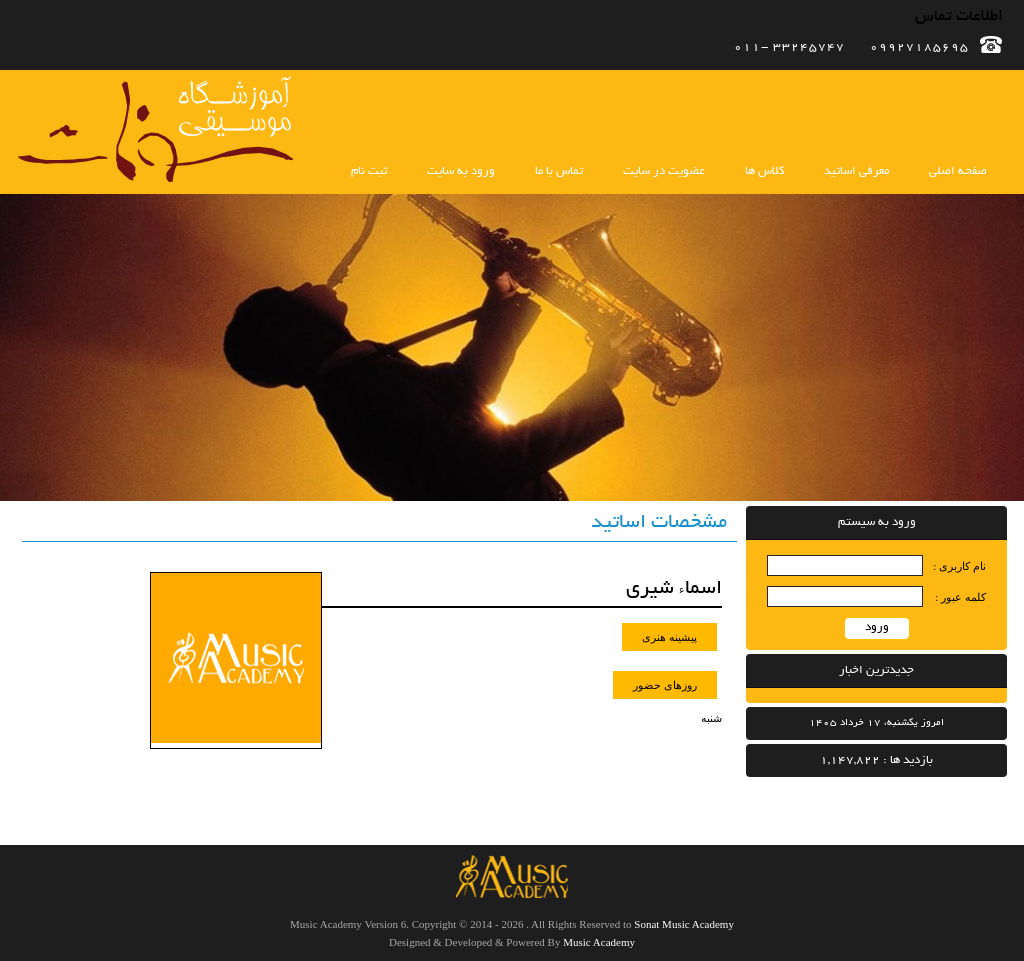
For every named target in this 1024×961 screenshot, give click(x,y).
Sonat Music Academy (684, 924)
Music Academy (599, 942)
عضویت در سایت (664, 171)
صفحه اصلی (958, 171)
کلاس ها (764, 171)
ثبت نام (369, 171)
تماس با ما (559, 171)
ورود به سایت (461, 171)
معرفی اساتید (856, 171)
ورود (877, 627)
